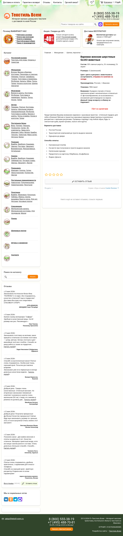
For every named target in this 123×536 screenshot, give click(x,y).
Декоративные (29, 149)
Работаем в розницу (24, 35)
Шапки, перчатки (73, 53)
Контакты (57, 2)
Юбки (29, 81)
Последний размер (69, 37)
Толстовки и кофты (19, 114)
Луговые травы (28, 161)
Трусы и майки (23, 116)
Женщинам (58, 53)
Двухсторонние (17, 173)
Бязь (13, 126)
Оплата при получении (25, 37)
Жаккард (15, 132)
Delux (21, 132)
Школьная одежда (25, 109)
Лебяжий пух (16, 161)
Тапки (13, 83)
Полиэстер (28, 173)
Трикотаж (23, 135)
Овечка (14, 146)
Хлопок (22, 170)
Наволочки (15, 183)
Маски (23, 213)
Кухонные (31, 195)
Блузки (14, 72)
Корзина (108, 2)
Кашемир (30, 144)
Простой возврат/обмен (26, 41)
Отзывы (46, 2)
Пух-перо (21, 146)
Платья (22, 77)
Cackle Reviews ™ (112, 188)
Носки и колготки (24, 83)
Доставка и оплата (11, 2)
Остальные (15, 151)
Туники (14, 79)
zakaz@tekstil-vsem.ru (14, 519)
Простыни (28, 185)
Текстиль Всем (115, 531)
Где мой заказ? (71, 2)
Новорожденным (18, 112)
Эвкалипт (30, 146)
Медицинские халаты (20, 209)
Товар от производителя (26, 43)
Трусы (34, 81)
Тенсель (14, 135)
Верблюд (21, 144)
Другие (29, 163)
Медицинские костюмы (21, 211)
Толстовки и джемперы (27, 79)
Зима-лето (25, 130)
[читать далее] (9, 347)
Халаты (23, 81)
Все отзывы (9, 483)
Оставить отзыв (82, 181)
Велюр (27, 132)
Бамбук (34, 132)
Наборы (14, 197)
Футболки (15, 81)
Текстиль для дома (19, 60)
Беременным (16, 149)
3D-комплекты (20, 129)
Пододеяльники (27, 183)
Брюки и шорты (17, 93)
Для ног (34, 199)
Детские (14, 201)
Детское (14, 137)
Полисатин (15, 128)
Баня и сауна (25, 199)
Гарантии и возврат (31, 2)
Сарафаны (30, 77)
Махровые (22, 195)
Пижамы (14, 77)
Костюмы (15, 74)
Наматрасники (17, 185)
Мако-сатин (32, 135)
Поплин (19, 126)
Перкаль (26, 126)
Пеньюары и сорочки (28, 74)
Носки (13, 100)
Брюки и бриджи (24, 72)
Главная (47, 53)
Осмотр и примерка (24, 39)
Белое (21, 137)
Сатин (23, 128)
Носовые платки (25, 201)
